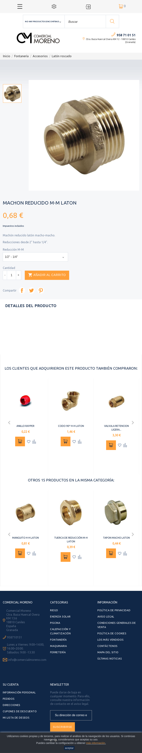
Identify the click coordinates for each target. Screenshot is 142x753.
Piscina (55, 622)
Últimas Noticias (109, 658)
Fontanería (58, 639)
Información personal (19, 692)
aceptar (69, 748)
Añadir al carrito (47, 275)
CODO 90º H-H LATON (71, 425)
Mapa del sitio (108, 652)
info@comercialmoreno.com (27, 659)
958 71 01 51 (126, 35)
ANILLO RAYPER (25, 425)
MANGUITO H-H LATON (25, 537)
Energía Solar (60, 616)
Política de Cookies (111, 633)
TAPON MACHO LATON (116, 537)
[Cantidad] (11, 275)
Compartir (22, 290)
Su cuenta (11, 684)
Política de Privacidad (113, 610)
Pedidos (9, 698)
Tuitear (31, 290)
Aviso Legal (105, 616)
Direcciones (11, 705)
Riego (54, 610)
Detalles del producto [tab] (30, 306)
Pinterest (41, 290)
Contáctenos (107, 646)
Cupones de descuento (20, 711)
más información (95, 743)
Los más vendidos (110, 639)
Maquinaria (58, 646)
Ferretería (58, 652)
